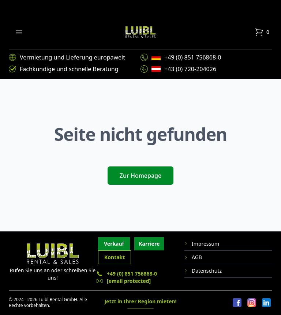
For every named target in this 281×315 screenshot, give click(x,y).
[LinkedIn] (266, 303)
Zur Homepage (140, 176)
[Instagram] (252, 303)
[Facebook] (237, 303)
